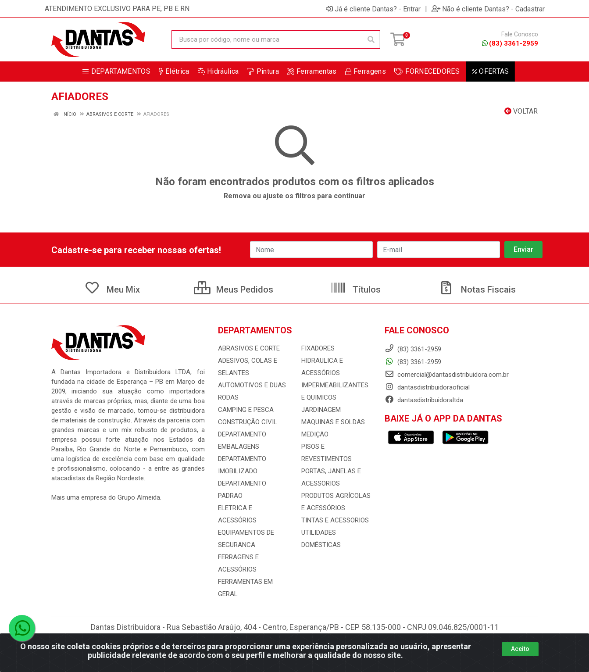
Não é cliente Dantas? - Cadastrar (488, 8)
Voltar (521, 111)
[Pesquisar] (371, 39)
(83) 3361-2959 (510, 43)
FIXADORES (318, 348)
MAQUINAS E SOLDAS (333, 422)
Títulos (355, 289)
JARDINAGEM (321, 410)
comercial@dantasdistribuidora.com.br (447, 375)
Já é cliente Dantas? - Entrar (373, 8)
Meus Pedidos (233, 289)
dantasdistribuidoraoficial (427, 387)
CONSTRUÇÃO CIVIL (247, 422)
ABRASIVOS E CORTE (249, 348)
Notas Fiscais (477, 289)
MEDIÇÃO (314, 434)
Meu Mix (112, 289)
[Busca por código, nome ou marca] (266, 39)
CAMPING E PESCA (246, 410)
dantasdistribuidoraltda (424, 400)
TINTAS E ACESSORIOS (335, 520)
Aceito (520, 648)
